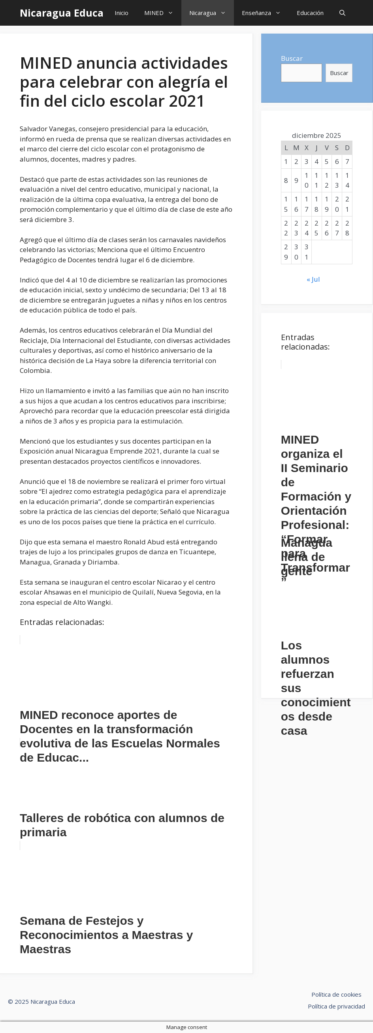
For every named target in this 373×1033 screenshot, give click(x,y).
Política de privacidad (336, 1006)
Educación (310, 13)
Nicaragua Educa (62, 12)
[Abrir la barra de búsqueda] (342, 13)
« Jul (313, 279)
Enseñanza (265, 13)
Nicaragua (211, 13)
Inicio (121, 13)
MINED (162, 13)
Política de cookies (336, 994)
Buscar (292, 58)
